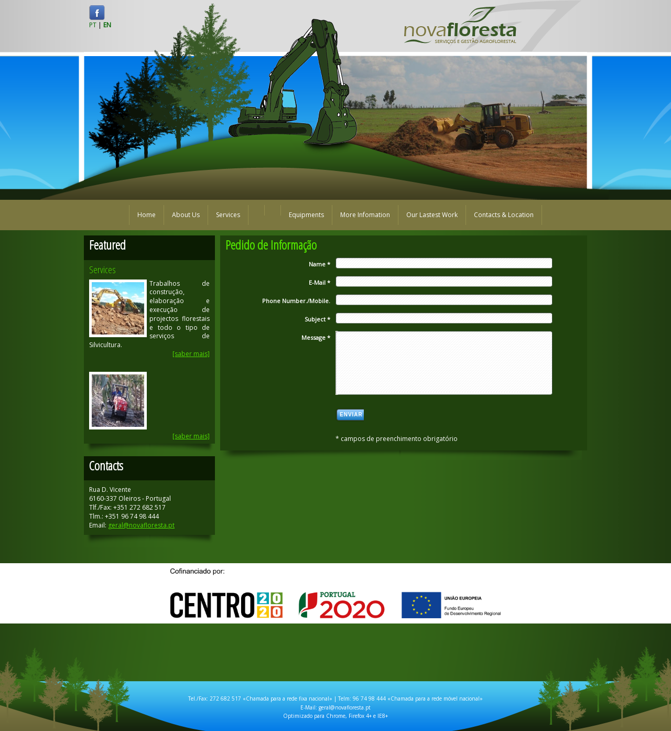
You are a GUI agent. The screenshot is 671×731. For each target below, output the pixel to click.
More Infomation (365, 214)
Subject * (317, 319)
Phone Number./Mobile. (296, 301)
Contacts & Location (504, 214)
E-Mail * (319, 282)
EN (107, 24)
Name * (319, 264)
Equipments (306, 214)
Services (228, 214)
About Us (186, 214)
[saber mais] (191, 353)
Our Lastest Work (432, 214)
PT (92, 24)
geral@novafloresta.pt (141, 525)
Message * (315, 337)
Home (146, 214)
